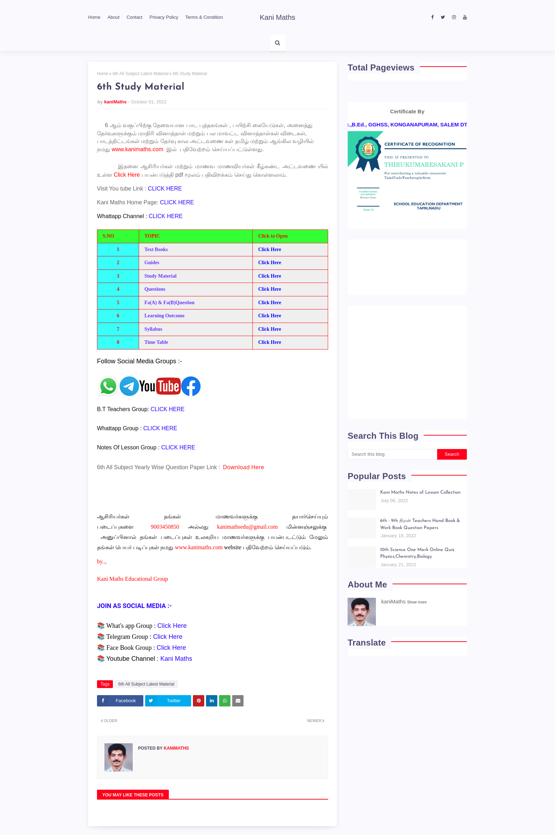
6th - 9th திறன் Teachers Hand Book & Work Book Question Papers (420, 524)
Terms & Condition (204, 17)
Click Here (269, 249)
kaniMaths (115, 101)
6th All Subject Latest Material (140, 73)
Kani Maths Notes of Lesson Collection (420, 492)
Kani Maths (277, 17)
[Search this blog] (392, 454)
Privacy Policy (163, 17)
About (114, 17)
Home (94, 17)
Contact (135, 17)
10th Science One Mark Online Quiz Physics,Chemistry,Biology (417, 553)
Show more (417, 602)
